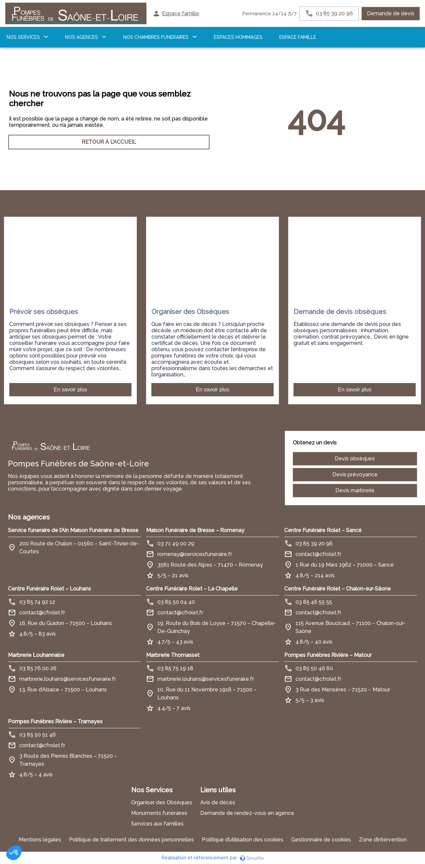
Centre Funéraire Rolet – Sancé (323, 530)
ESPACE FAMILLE (297, 37)
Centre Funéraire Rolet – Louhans (49, 589)
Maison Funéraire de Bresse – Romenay (195, 530)
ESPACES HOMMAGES (238, 37)
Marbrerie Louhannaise (36, 655)
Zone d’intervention (383, 839)
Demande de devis (390, 13)
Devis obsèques (355, 458)
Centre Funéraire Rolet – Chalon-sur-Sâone (337, 589)
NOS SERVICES (23, 37)
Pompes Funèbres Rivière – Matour (328, 655)
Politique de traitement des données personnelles (131, 839)
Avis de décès (217, 802)
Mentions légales (40, 839)
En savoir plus (70, 389)
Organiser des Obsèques (161, 802)
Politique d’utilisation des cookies (242, 839)
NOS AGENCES (81, 37)
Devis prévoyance (355, 474)
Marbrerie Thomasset (173, 655)
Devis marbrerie (355, 490)
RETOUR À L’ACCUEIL (109, 142)
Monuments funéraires (159, 813)
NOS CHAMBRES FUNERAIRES (156, 37)
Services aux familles (157, 824)
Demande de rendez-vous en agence (247, 813)
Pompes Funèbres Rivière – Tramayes (55, 721)
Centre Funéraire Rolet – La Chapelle (192, 589)
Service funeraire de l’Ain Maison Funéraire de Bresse (73, 530)
